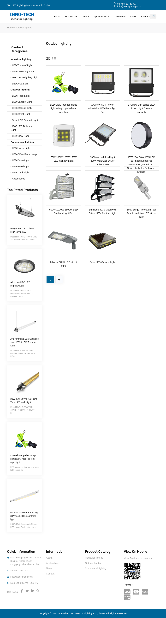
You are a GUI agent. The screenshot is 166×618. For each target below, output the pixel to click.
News (133, 16)
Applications (102, 16)
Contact (145, 16)
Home (57, 16)
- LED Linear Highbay (22, 71)
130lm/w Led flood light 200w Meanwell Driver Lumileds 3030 (102, 159)
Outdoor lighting (23, 27)
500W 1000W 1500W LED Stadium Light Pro (63, 211)
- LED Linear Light (20, 148)
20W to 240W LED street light (63, 264)
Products (71, 16)
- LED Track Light (20, 172)
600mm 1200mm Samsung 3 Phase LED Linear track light (24, 516)
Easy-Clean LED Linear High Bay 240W (22, 230)
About (86, 16)
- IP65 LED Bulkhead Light (22, 128)
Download (120, 16)
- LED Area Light (19, 83)
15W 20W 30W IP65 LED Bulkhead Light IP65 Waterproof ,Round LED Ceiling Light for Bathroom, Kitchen (141, 159)
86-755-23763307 (19, 570)
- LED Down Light (20, 160)
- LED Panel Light (20, 166)
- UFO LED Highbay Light (24, 77)
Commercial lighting (95, 568)
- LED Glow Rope (20, 135)
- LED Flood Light (20, 95)
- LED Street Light (20, 114)
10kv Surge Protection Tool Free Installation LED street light (141, 211)
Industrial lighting (94, 557)
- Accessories (18, 178)
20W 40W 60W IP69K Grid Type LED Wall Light (23, 401)
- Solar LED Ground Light (24, 120)
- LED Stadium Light (21, 108)
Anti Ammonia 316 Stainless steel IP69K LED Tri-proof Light (24, 342)
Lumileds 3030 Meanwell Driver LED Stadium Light (102, 211)
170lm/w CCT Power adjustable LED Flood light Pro (102, 106)
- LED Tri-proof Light (21, 65)
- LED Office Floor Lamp (24, 154)
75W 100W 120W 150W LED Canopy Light (64, 159)
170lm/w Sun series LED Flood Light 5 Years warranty (141, 106)
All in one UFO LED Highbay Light (20, 284)
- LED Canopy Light (21, 101)
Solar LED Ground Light (102, 262)
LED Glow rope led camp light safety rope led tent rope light (23, 459)
